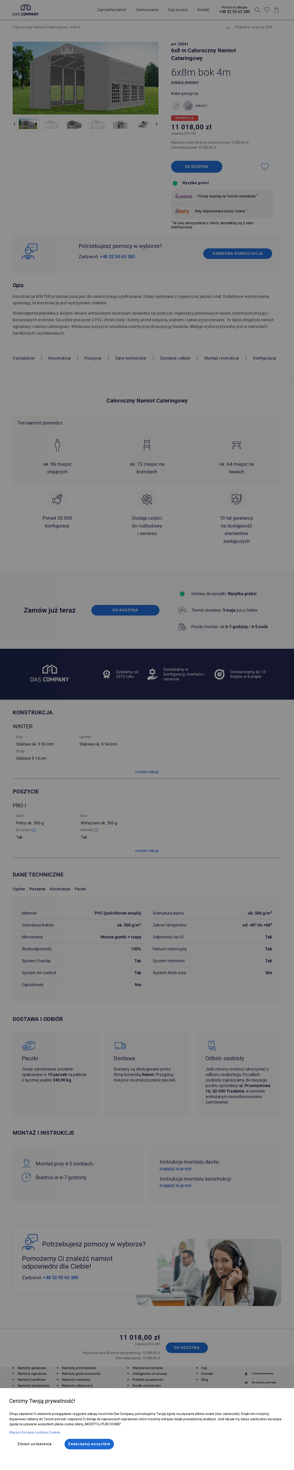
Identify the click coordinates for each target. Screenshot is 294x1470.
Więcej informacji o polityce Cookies (34, 1432)
